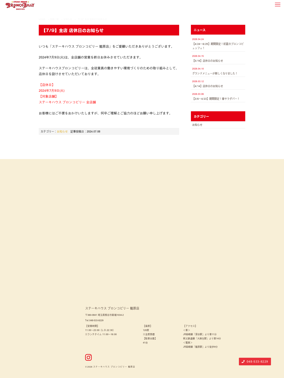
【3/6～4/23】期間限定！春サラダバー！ (216, 98)
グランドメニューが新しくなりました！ (215, 73)
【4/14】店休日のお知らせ (207, 86)
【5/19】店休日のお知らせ (207, 60)
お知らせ (62, 131)
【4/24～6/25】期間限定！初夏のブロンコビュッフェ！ (218, 46)
